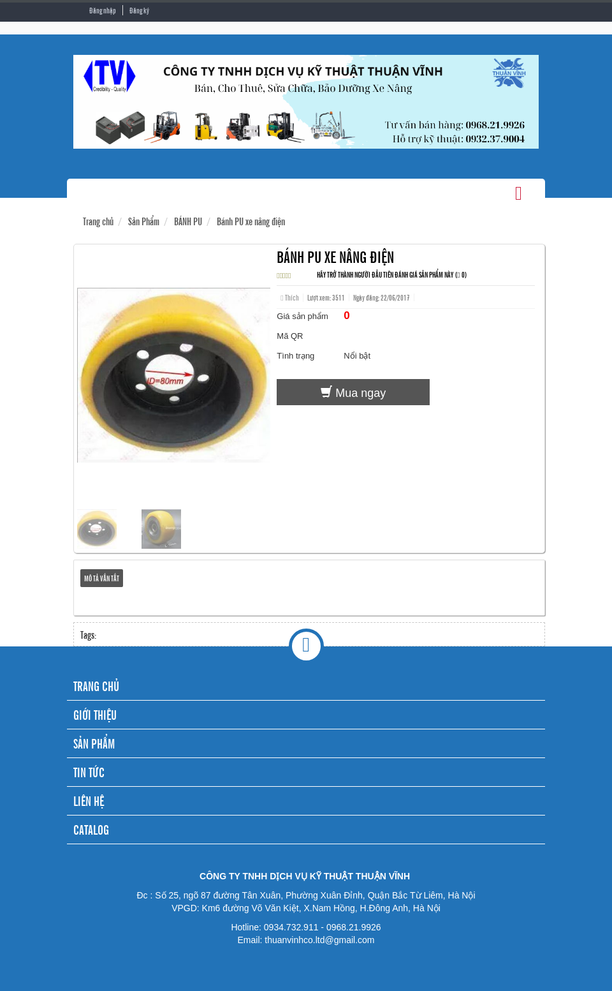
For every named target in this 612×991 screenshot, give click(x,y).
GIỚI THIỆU (95, 714)
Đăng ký (139, 10)
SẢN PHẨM (94, 743)
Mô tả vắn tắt (101, 578)
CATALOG (91, 829)
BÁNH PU (188, 221)
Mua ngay (353, 392)
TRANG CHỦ (96, 685)
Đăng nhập (102, 10)
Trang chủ (98, 221)
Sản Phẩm (143, 221)
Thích (289, 297)
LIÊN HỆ (88, 800)
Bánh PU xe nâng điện (251, 221)
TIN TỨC (89, 771)
